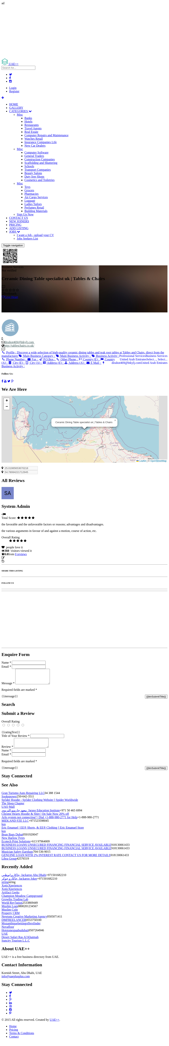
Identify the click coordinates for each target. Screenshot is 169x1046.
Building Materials (35, 211)
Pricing (13, 1034)
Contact (14, 1041)
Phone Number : (14, 359)
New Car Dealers (34, 145)
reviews (21, 554)
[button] (115, 420)
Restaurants (31, 125)
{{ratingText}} (11, 735)
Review (7, 751)
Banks (28, 118)
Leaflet (141, 461)
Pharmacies (31, 193)
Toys (27, 187)
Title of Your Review (16, 738)
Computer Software (36, 152)
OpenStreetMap (158, 461)
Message (8, 686)
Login (12, 87)
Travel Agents (33, 128)
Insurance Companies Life (40, 142)
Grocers (29, 190)
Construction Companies (39, 159)
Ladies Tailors (33, 204)
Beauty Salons (33, 173)
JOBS (14, 231)
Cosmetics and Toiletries (39, 180)
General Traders (34, 156)
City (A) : (34, 362)
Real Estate (31, 131)
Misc (20, 114)
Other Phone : (67, 359)
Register (14, 91)
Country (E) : (89, 359)
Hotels (28, 121)
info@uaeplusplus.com (16, 981)
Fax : (33, 359)
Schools (29, 166)
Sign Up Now (25, 214)
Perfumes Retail (34, 207)
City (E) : (16, 362)
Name (6, 662)
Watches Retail (33, 138)
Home (13, 1030)
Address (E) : (53, 362)
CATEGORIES (20, 111)
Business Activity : (105, 356)
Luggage (29, 200)
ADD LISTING (18, 228)
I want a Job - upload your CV (35, 235)
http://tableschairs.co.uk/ (19, 345)
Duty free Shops (34, 176)
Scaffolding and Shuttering (40, 162)
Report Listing (13, 561)
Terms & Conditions (21, 1037)
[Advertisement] (84, 32)
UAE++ (54, 1024)
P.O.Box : (47, 359)
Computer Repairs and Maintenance (46, 135)
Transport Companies (37, 169)
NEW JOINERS (19, 221)
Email (6, 666)
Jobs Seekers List (27, 238)
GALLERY (16, 107)
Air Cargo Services (36, 197)
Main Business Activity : (73, 356)
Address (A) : (75, 362)
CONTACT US (18, 217)
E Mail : (93, 362)
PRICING (15, 224)
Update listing (14, 557)
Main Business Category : (36, 356)
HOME (13, 104)
